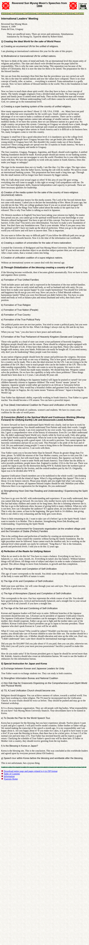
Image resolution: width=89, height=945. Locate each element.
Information (9, 776)
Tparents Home (11, 779)
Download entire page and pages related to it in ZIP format (30, 771)
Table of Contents (12, 774)
